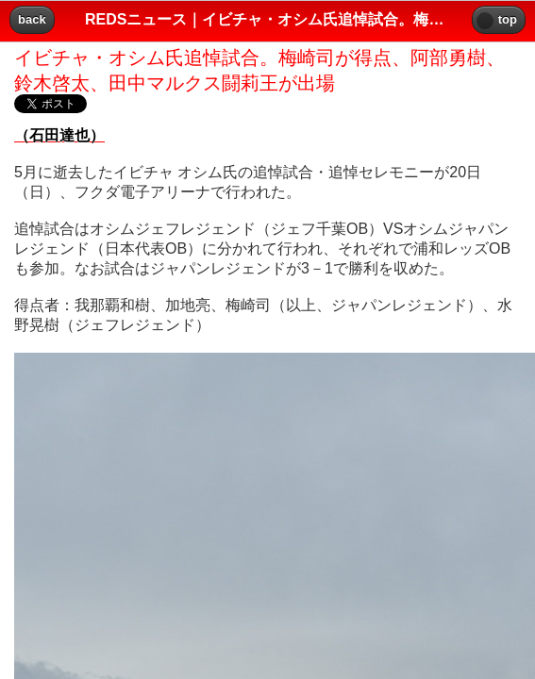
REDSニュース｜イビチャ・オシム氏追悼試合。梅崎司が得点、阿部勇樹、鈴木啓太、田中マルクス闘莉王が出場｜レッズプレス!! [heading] (267, 19)
